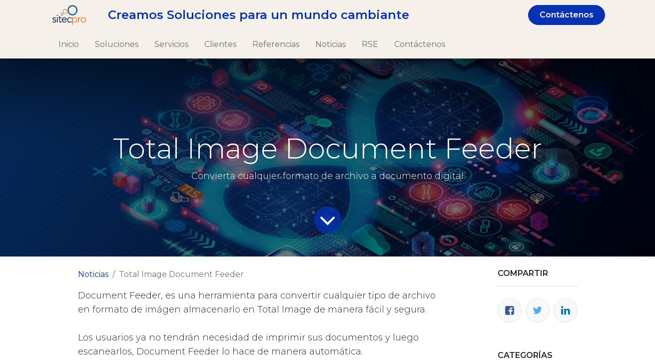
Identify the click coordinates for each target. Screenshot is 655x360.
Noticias (93, 274)
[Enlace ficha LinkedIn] (566, 310)
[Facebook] (510, 310)
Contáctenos (567, 15)
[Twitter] (538, 310)
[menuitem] (68, 44)
